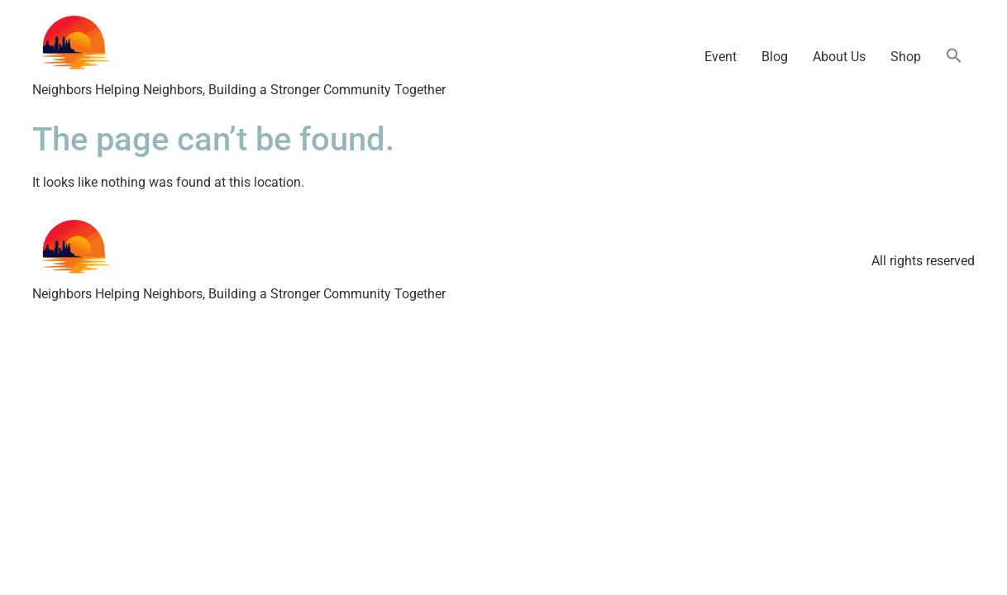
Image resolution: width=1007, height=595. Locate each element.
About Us (839, 56)
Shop (905, 56)
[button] (954, 57)
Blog (774, 56)
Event (720, 56)
